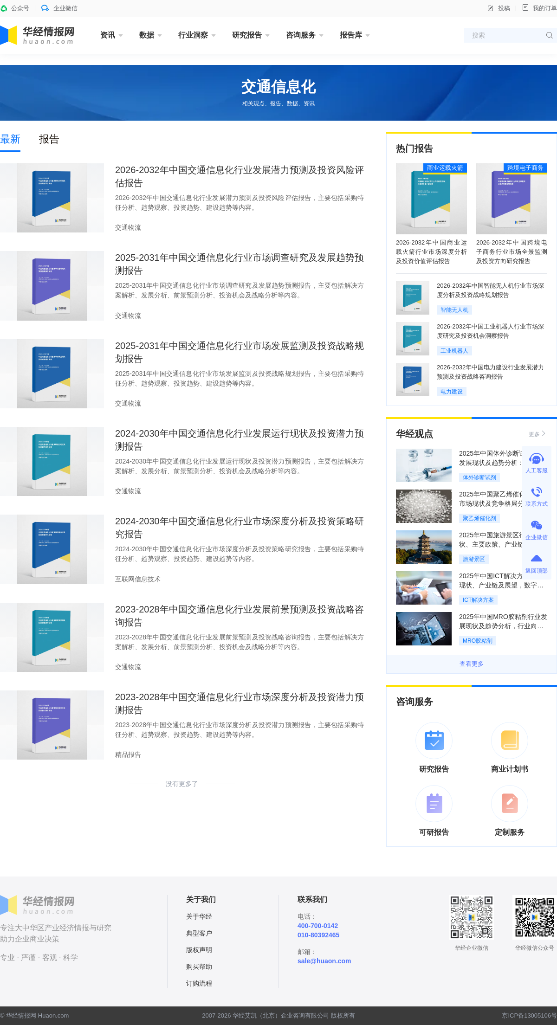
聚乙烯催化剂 (479, 518)
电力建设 (451, 391)
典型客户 (199, 933)
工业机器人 (454, 351)
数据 (146, 35)
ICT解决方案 (478, 600)
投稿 (498, 8)
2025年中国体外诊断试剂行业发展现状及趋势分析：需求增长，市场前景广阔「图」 (502, 463)
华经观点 (414, 434)
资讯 (107, 35)
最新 (10, 139)
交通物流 (128, 227)
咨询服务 (301, 35)
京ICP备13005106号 (529, 1015)
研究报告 (247, 35)
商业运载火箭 (445, 167)
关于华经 (199, 916)
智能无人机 (454, 310)
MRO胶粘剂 (477, 641)
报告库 (351, 35)
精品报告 (128, 754)
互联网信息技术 (138, 579)
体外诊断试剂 (479, 477)
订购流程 (199, 983)
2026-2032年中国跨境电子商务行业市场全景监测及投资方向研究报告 (511, 251)
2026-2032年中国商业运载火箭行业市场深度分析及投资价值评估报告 (431, 251)
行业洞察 (193, 35)
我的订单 (539, 8)
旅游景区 (474, 559)
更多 (538, 434)
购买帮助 (199, 966)
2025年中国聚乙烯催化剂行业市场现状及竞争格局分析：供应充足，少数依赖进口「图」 (502, 503)
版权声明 (199, 950)
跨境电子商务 (525, 167)
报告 (49, 139)
